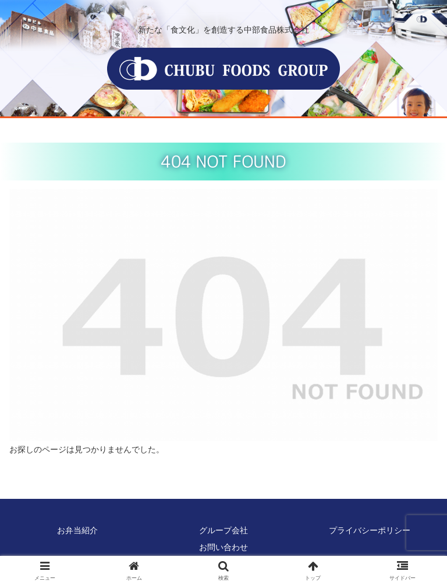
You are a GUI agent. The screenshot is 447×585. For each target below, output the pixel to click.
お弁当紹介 (77, 530)
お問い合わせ (223, 547)
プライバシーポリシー (369, 530)
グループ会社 (223, 530)
